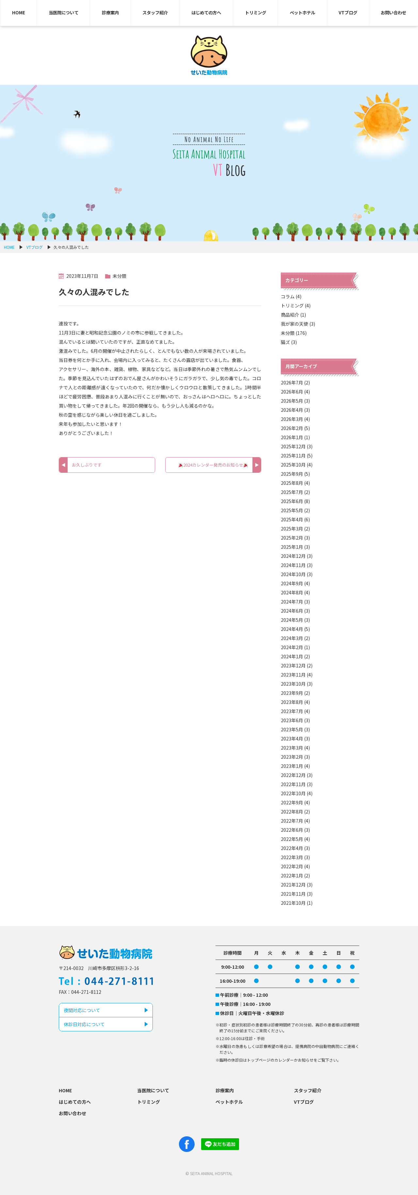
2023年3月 (292, 747)
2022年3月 (292, 857)
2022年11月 (293, 784)
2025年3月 (292, 528)
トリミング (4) (296, 305)
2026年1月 (292, 437)
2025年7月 (292, 492)
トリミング (255, 12)
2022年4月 (292, 848)
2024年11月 (293, 565)
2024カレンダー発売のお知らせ (213, 465)
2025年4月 (292, 519)
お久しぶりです (87, 465)
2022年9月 (292, 802)
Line (220, 1144)
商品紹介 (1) (293, 314)
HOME (18, 12)
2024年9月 (292, 583)
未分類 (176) (294, 333)
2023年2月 (292, 757)
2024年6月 (292, 610)
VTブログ (348, 12)
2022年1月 (292, 875)
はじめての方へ (206, 12)
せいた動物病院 (209, 55)
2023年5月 (292, 729)
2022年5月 (292, 839)
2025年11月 (293, 455)
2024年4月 (292, 629)
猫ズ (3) (289, 342)
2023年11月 (293, 674)
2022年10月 (293, 793)
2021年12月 (293, 884)
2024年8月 (292, 592)
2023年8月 (292, 702)
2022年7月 (292, 820)
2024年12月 (293, 556)
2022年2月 (292, 866)
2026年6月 (292, 391)
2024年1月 (292, 656)
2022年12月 (293, 775)
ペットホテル (302, 12)
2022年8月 (292, 811)
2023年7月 (292, 711)
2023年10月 (293, 683)
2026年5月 (292, 400)
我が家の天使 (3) (298, 324)
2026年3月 (292, 419)
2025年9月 (292, 474)
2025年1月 (292, 547)
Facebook (187, 1144)
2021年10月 (293, 903)
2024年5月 (292, 620)
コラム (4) (291, 296)
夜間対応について (82, 1010)
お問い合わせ (393, 12)
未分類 (119, 276)
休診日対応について (84, 1024)
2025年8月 (292, 483)
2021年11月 (293, 893)
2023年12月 (293, 665)
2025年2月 (292, 537)
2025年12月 (293, 446)
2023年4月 (292, 738)
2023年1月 (292, 766)
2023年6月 (292, 720)
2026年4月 (292, 410)
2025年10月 (293, 464)
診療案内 (110, 12)
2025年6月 (292, 501)
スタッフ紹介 (155, 12)
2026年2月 (292, 428)
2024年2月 (292, 647)
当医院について (63, 12)
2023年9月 (292, 693)
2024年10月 (293, 574)
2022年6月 (292, 830)
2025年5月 (292, 510)
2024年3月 (292, 638)
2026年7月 (292, 382)
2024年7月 (292, 601)
